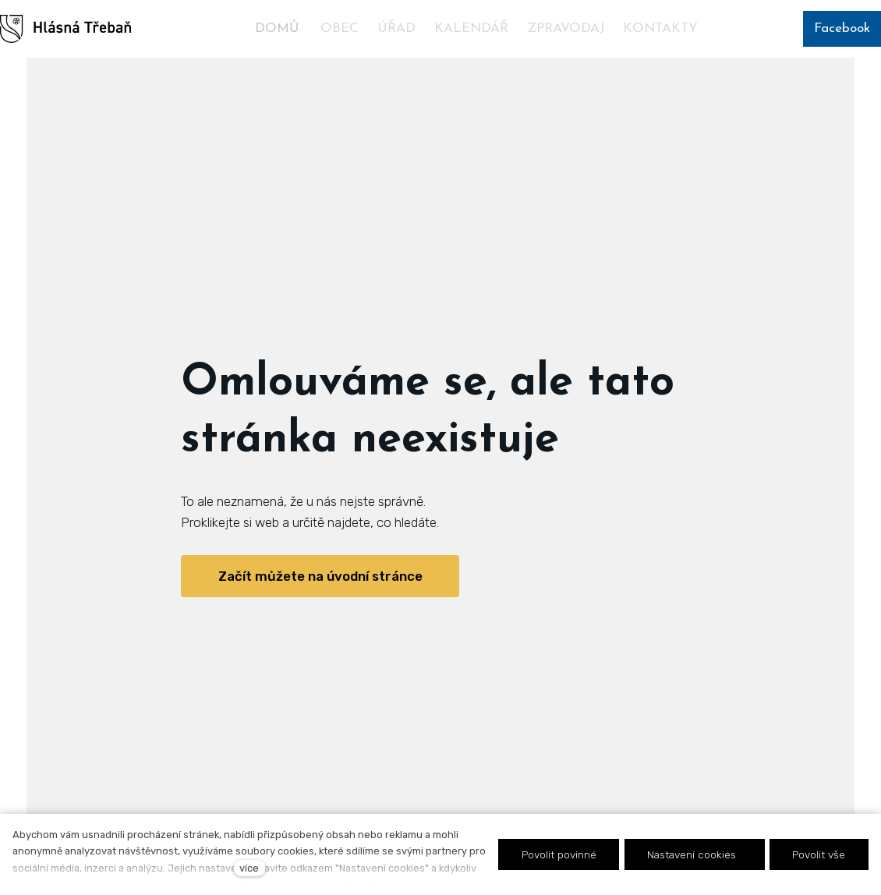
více (249, 868)
